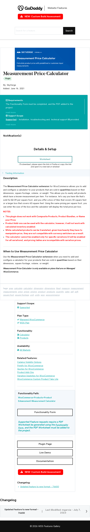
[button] (45, 159)
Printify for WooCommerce (30, 366)
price (20, 292)
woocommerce (52, 295)
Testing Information (14, 173)
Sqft (76, 292)
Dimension (38, 288)
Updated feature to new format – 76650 (39, 487)
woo (43, 295)
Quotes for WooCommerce (30, 369)
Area (11, 288)
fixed (58, 288)
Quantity (60, 292)
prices (26, 292)
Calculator (25, 335)
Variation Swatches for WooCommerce (36, 376)
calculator (27, 288)
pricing (33, 292)
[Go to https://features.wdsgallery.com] (45, 8)
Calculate (18, 288)
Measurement (77, 288)
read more (11, 112)
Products (24, 338)
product (41, 292)
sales (67, 292)
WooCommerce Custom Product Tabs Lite (37, 379)
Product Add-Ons (25, 372)
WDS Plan (24, 323)
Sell (72, 292)
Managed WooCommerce (32, 320)
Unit (32, 295)
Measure (65, 288)
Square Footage (22, 295)
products (51, 292)
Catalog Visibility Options (29, 362)
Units (37, 295)
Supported (25, 308)
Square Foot (8, 295)
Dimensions (49, 288)
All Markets (25, 350)
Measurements (10, 292)
